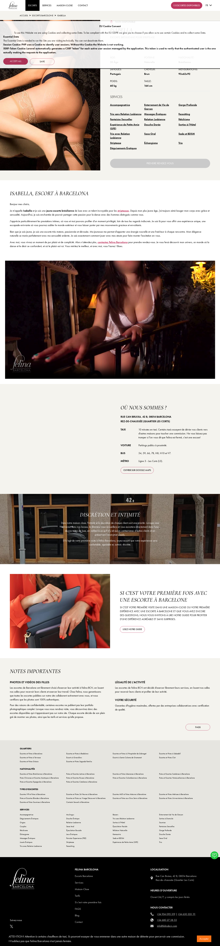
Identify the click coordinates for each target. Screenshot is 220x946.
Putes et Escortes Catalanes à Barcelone (81, 781)
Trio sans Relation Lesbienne (125, 114)
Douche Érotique (72, 818)
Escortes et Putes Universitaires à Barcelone (176, 798)
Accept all (15, 61)
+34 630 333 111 (187, 914)
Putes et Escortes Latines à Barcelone (80, 774)
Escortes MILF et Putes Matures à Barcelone (129, 794)
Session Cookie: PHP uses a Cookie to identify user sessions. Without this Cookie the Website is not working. (63, 44)
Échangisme (151, 143)
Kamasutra (117, 834)
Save (42, 61)
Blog (77, 915)
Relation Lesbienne (154, 119)
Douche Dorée (152, 124)
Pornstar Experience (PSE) (76, 838)
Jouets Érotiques (26, 842)
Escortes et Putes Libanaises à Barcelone (128, 774)
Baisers (115, 814)
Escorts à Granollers (74, 757)
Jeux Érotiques (71, 834)
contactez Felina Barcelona (113, 242)
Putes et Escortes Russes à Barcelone (80, 778)
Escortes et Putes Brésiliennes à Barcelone (36, 774)
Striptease (115, 143)
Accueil (24, 15)
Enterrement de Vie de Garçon (156, 107)
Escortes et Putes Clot (167, 757)
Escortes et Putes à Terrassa (30, 757)
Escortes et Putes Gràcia (29, 761)
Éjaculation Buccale (74, 830)
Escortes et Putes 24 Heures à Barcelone (81, 794)
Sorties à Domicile (166, 818)
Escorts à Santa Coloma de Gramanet (127, 757)
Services (46, 5)
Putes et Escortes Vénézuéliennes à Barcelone (177, 778)
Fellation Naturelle (120, 830)
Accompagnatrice (120, 105)
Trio (180, 143)
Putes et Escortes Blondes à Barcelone (34, 798)
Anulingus (70, 814)
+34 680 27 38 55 (167, 920)
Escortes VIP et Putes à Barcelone (32, 794)
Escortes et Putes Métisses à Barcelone (174, 794)
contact (83, 5)
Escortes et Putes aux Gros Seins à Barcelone (130, 798)
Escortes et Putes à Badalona (77, 753)
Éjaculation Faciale (120, 826)
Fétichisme (184, 119)
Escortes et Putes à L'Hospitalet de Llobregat (129, 753)
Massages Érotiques (155, 114)
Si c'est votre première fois (88, 902)
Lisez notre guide (132, 629)
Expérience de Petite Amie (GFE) (124, 126)
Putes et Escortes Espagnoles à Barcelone (36, 781)
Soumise (162, 822)
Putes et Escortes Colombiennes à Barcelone (130, 778)
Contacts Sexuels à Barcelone (77, 802)
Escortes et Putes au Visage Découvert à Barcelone (85, 798)
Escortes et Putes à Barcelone (31, 753)
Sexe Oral (150, 133)
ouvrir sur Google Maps (137, 470)
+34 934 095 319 (166, 914)
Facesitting (184, 114)
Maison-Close (65, 5)
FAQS (198, 727)
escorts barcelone (42, 15)
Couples (23, 826)
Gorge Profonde (187, 105)
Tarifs (77, 895)
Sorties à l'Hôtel (187, 124)
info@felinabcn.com (167, 926)
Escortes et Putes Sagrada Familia (79, 761)
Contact (79, 922)
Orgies (22, 822)
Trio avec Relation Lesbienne (120, 135)
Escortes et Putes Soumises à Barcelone (35, 802)
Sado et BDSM (186, 133)
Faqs (78, 909)
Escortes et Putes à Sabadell (170, 753)
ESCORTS (32, 5)
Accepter (204, 938)
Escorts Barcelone (84, 876)
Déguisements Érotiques (123, 148)
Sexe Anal (70, 826)
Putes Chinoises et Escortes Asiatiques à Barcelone (39, 778)
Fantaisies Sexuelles (121, 119)
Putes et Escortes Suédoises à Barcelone (174, 774)
